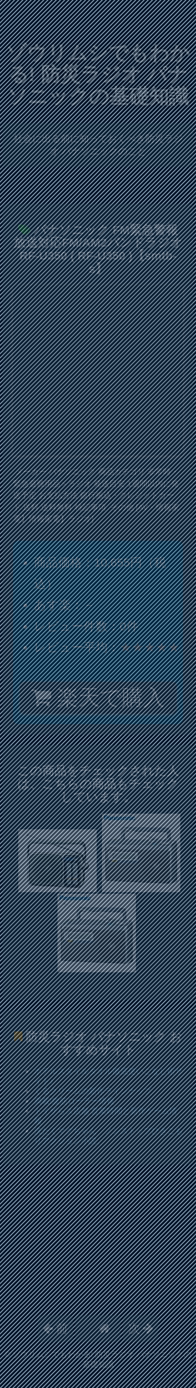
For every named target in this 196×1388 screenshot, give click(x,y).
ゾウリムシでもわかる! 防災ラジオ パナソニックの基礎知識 (98, 74)
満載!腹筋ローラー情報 (74, 1100)
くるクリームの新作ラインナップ (93, 1090)
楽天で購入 (98, 697)
